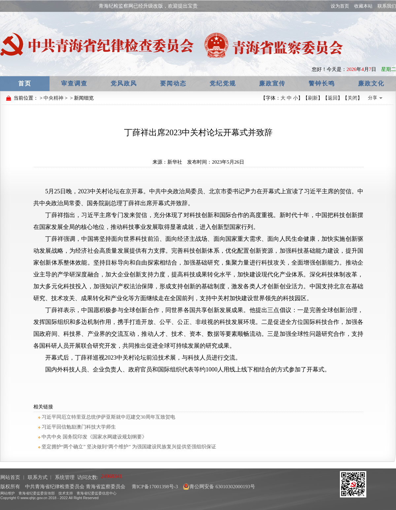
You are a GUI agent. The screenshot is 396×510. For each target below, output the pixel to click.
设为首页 (340, 6)
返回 (333, 98)
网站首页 (10, 477)
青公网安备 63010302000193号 (219, 486)
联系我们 (387, 6)
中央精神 (53, 98)
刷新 (313, 98)
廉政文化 (371, 83)
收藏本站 (363, 6)
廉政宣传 (272, 83)
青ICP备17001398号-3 (154, 486)
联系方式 (38, 477)
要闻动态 (173, 83)
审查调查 (74, 83)
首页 (24, 83)
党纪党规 (223, 83)
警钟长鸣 (322, 83)
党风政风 (124, 83)
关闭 (352, 98)
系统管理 (65, 477)
